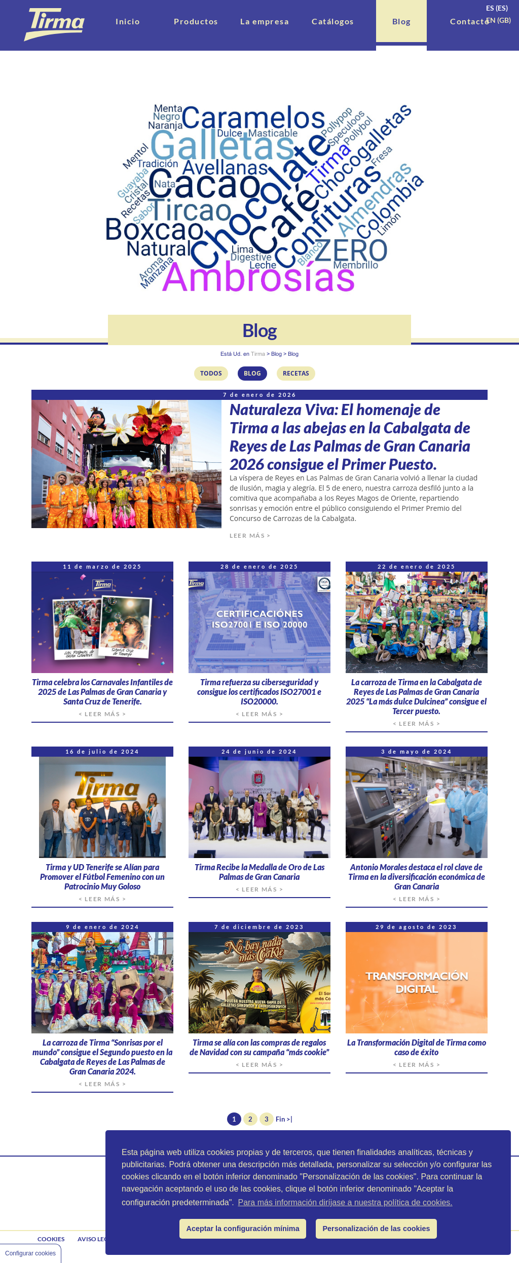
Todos (211, 373)
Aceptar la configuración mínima (243, 1228)
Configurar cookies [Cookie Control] (30, 1253)
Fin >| (284, 1119)
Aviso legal (97, 1239)
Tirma (258, 354)
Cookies (51, 1239)
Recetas (296, 373)
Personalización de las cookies (376, 1228)
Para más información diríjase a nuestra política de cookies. (345, 1202)
